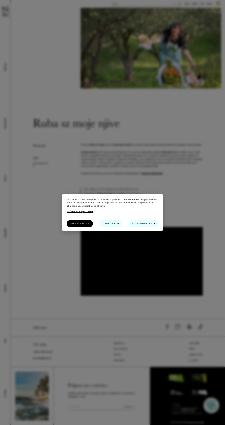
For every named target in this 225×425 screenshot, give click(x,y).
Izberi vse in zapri (80, 223)
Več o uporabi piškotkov (80, 211)
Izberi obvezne (111, 223)
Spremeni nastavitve (144, 223)
